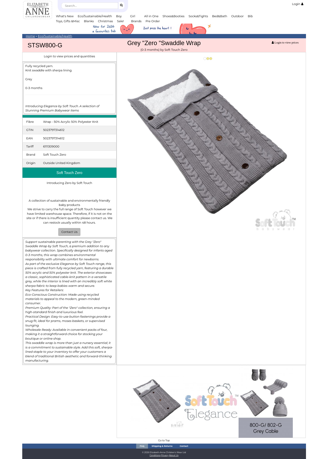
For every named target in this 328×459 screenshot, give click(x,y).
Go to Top (164, 440)
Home (30, 36)
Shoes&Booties (174, 16)
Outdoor (237, 16)
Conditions (155, 455)
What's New (65, 16)
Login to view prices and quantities (69, 56)
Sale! (120, 21)
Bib (250, 16)
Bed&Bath (219, 16)
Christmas (105, 21)
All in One (151, 16)
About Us (173, 455)
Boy (119, 16)
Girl (132, 16)
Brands (136, 21)
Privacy (164, 455)
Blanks (89, 21)
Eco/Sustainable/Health (95, 16)
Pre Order (153, 21)
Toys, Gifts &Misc (68, 21)
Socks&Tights (198, 16)
